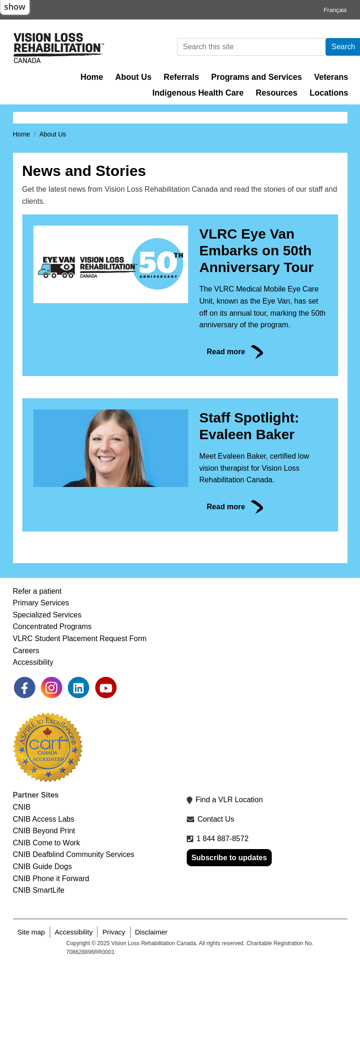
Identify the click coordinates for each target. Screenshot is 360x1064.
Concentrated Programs (52, 726)
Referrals (181, 77)
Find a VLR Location (229, 899)
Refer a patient (37, 690)
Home (91, 77)
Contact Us (215, 918)
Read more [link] (226, 451)
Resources (276, 92)
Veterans (331, 77)
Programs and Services (256, 77)
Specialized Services (47, 714)
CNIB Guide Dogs (42, 966)
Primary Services (41, 703)
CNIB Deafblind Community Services (73, 954)
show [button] (15, 6)
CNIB (22, 906)
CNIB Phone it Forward (51, 978)
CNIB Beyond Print (44, 930)
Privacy (113, 1031)
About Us (133, 77)
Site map (31, 1031)
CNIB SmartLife (39, 990)
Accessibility (33, 762)
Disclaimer (151, 1031)
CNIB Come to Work (46, 942)
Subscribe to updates (229, 957)
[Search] (251, 47)
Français (335, 9)
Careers (26, 750)
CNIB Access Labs (44, 918)
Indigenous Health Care (198, 92)
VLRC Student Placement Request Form (80, 738)
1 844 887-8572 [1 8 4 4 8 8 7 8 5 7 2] (222, 938)
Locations (328, 92)
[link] (24, 786)
